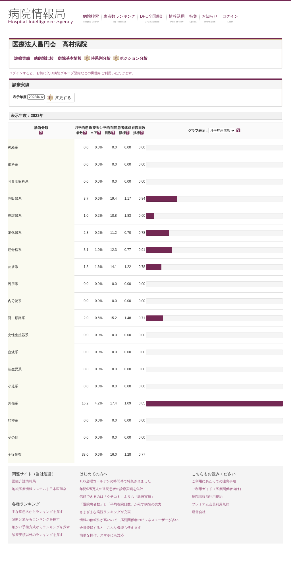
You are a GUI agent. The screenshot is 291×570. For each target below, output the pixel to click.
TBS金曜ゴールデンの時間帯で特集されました (115, 481)
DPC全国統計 (152, 16)
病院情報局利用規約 (207, 497)
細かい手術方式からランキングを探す (41, 527)
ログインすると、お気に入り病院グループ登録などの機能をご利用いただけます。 (72, 73)
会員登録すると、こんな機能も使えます (110, 528)
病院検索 (91, 16)
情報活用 (177, 16)
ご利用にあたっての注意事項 (214, 481)
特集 (193, 16)
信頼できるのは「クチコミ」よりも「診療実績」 (117, 497)
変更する (63, 97)
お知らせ (210, 16)
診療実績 (22, 58)
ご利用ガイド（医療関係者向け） (217, 489)
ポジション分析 (133, 58)
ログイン (230, 16)
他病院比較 (44, 58)
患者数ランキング (119, 16)
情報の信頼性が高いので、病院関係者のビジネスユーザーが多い (129, 520)
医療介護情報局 (24, 481)
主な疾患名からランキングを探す (37, 512)
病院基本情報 (70, 58)
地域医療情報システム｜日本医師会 (39, 489)
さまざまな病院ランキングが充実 (105, 512)
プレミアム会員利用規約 (210, 504)
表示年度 (19, 97)
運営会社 (198, 512)
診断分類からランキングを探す (36, 519)
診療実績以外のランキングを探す (37, 535)
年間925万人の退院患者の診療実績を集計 (111, 489)
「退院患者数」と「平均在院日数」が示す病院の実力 (120, 504)
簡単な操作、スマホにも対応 (102, 535)
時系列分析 (101, 58)
